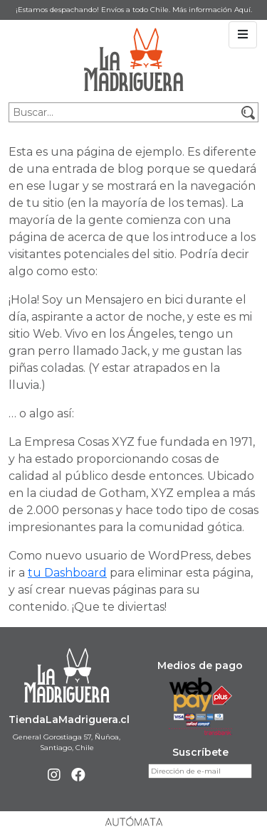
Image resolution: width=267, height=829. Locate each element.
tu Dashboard (67, 572)
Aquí (242, 9)
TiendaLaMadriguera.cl (69, 719)
